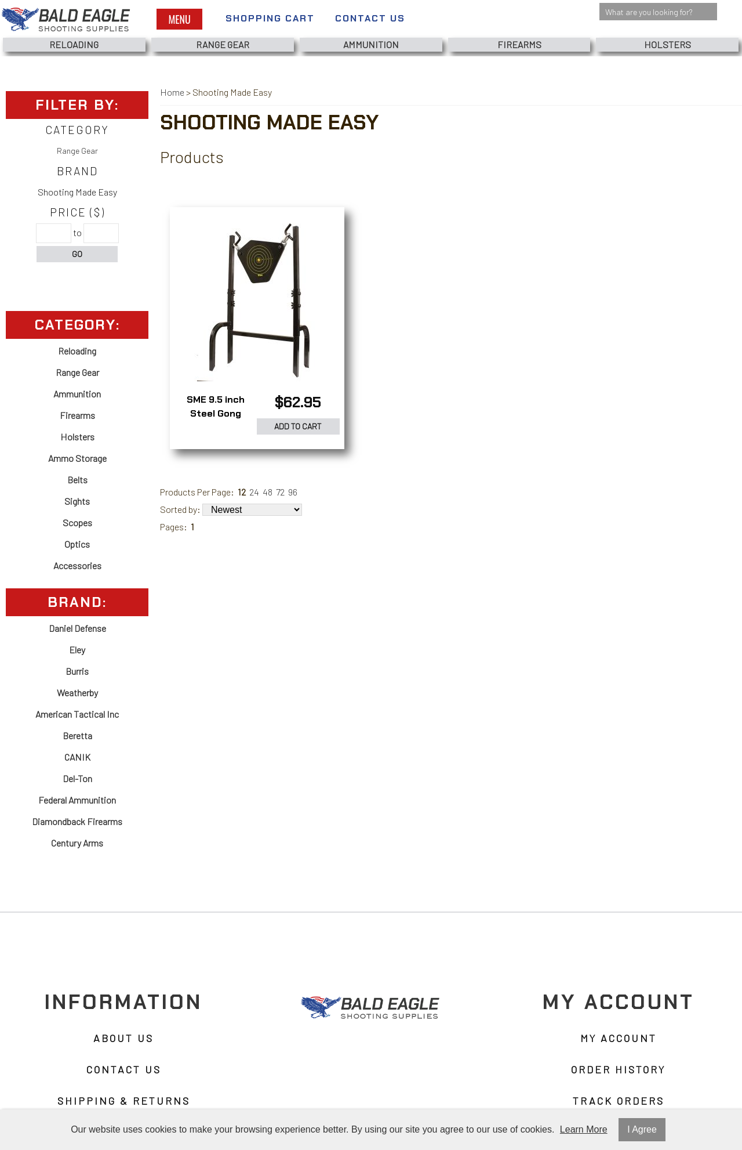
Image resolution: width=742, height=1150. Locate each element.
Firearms (519, 44)
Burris (77, 671)
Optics (77, 543)
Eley (77, 649)
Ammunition (371, 44)
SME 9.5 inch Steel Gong (216, 406)
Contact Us (370, 18)
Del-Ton (77, 778)
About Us (123, 1038)
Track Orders (618, 1101)
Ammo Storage (77, 458)
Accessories (77, 565)
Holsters (667, 44)
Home (172, 91)
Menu (179, 19)
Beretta (77, 735)
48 (267, 491)
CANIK (77, 756)
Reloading (74, 44)
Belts (77, 479)
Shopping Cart (270, 18)
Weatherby (77, 692)
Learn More (584, 1129)
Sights (77, 501)
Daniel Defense (77, 628)
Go (77, 254)
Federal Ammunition (77, 799)
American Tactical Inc (77, 713)
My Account (618, 1038)
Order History (618, 1070)
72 (280, 491)
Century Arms (77, 842)
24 (254, 491)
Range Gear (222, 44)
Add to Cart (298, 426)
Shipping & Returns (123, 1101)
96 (292, 491)
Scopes (77, 522)
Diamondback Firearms (77, 821)
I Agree (642, 1129)
